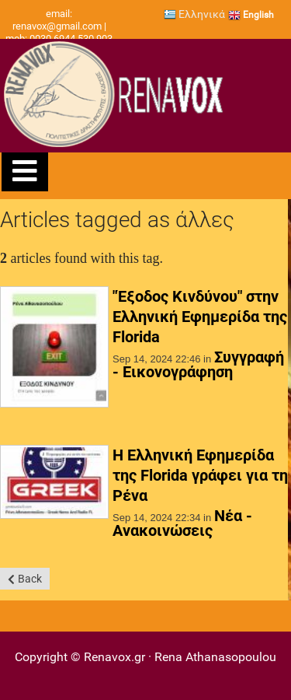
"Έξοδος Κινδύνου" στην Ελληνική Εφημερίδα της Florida (200, 316)
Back (30, 578)
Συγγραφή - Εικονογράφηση (198, 364)
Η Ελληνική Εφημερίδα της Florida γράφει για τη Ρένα (200, 475)
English (251, 14)
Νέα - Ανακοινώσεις (182, 523)
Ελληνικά (194, 14)
